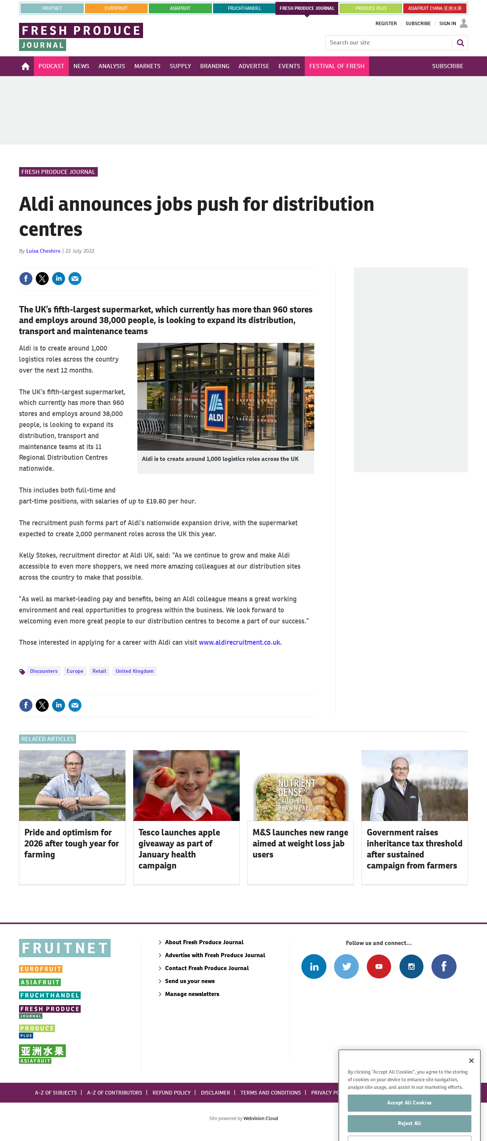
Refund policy (172, 1092)
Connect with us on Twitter (346, 966)
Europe (75, 671)
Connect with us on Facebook (443, 966)
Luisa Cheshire (43, 250)
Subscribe (418, 23)
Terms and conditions (270, 1092)
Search (460, 43)
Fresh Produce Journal (58, 172)
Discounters (43, 671)
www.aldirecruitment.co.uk (239, 642)
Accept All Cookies (409, 1122)
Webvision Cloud (261, 1118)
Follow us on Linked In (313, 966)
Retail (99, 671)
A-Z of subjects (56, 1092)
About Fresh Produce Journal (204, 942)
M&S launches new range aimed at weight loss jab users (300, 843)
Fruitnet (52, 8)
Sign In (447, 23)
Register (386, 23)
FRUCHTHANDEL (244, 8)
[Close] (471, 1079)
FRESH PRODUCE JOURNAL (307, 8)
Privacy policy (330, 1092)
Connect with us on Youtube (378, 966)
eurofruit (116, 8)
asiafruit (180, 8)
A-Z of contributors (114, 1092)
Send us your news (190, 981)
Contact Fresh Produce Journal (207, 968)
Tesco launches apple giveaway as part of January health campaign (179, 849)
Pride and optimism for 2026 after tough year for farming (71, 843)
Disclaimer (215, 1092)
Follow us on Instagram (411, 966)
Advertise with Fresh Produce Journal (215, 955)
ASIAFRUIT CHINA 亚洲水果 (435, 8)
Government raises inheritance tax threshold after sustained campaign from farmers (415, 849)
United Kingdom (135, 671)
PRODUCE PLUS (371, 8)
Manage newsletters (192, 994)
